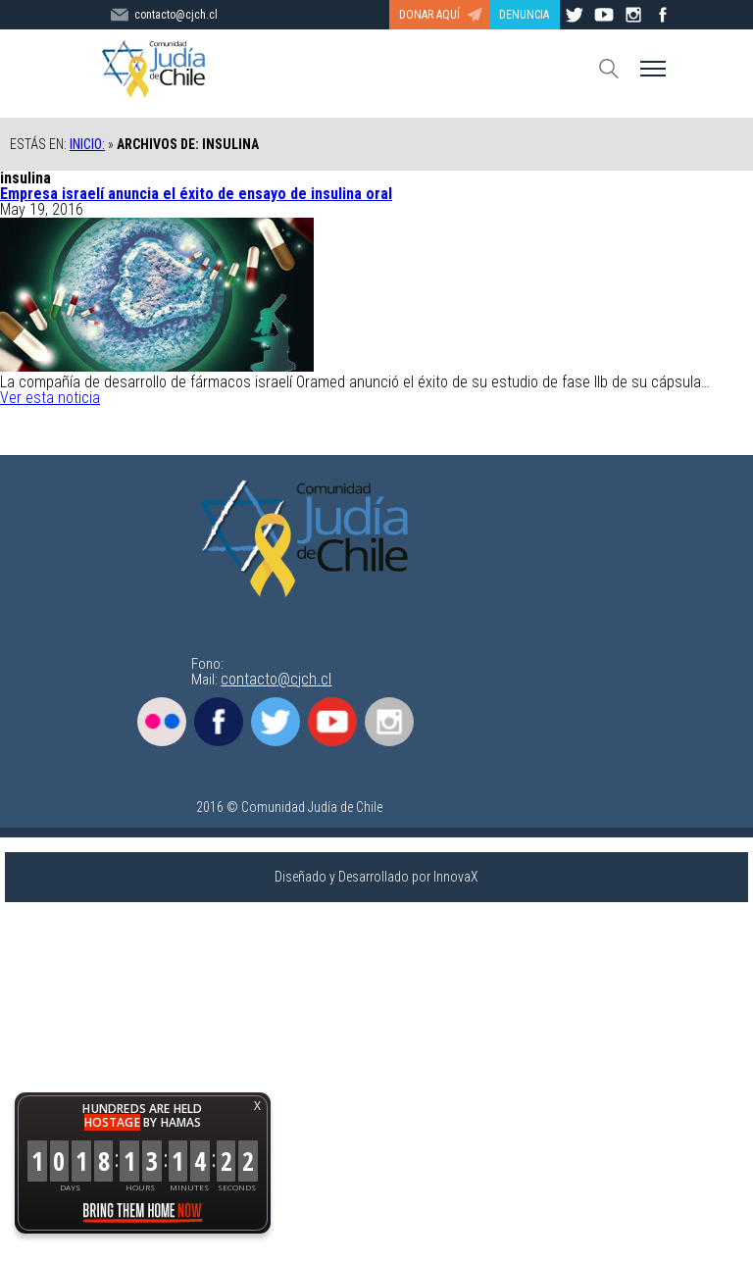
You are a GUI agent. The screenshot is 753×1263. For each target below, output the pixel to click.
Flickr (161, 721)
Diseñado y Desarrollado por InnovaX (376, 876)
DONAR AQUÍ (429, 15)
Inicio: (87, 144)
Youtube (332, 721)
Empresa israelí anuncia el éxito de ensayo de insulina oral (196, 193)
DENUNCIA (524, 15)
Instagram (389, 721)
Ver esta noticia (50, 397)
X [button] (257, 1105)
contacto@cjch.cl (276, 679)
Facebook (218, 721)
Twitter (275, 721)
